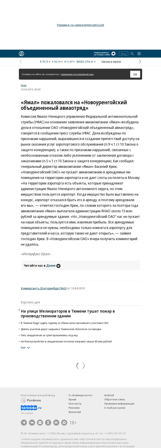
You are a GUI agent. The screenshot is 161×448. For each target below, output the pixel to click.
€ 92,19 (56, 61)
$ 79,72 (44, 61)
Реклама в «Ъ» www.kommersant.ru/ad (80, 25)
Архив (72, 399)
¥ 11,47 (68, 61)
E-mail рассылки (114, 407)
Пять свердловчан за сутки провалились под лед (49, 335)
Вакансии (75, 412)
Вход (123, 53)
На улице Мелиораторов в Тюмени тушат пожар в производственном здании (68, 313)
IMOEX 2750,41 (85, 61)
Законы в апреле (111, 61)
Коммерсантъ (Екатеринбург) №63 (44, 288)
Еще (26, 348)
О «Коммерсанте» (80, 395)
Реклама (74, 407)
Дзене (53, 265)
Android (109, 395)
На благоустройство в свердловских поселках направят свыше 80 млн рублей (66, 341)
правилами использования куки (77, 74)
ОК (135, 74)
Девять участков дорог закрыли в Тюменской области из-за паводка (61, 329)
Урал (23, 85)
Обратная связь (114, 399)
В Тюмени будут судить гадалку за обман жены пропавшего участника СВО (65, 323)
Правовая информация (119, 403)
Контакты (75, 403)
